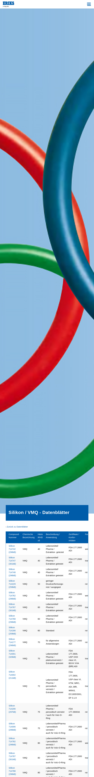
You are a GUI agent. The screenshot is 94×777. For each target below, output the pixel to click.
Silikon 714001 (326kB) (12, 654)
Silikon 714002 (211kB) (12, 675)
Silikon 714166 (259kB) (12, 630)
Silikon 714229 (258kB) (12, 584)
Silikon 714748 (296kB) (12, 572)
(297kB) (12, 709)
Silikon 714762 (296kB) (12, 595)
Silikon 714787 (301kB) (12, 756)
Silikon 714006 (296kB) (12, 726)
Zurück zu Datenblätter (17, 527)
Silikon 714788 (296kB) (12, 771)
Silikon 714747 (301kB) (12, 560)
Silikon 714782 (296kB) (12, 741)
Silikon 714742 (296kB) (12, 549)
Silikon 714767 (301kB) (12, 607)
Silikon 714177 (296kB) (12, 642)
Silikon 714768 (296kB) (12, 619)
